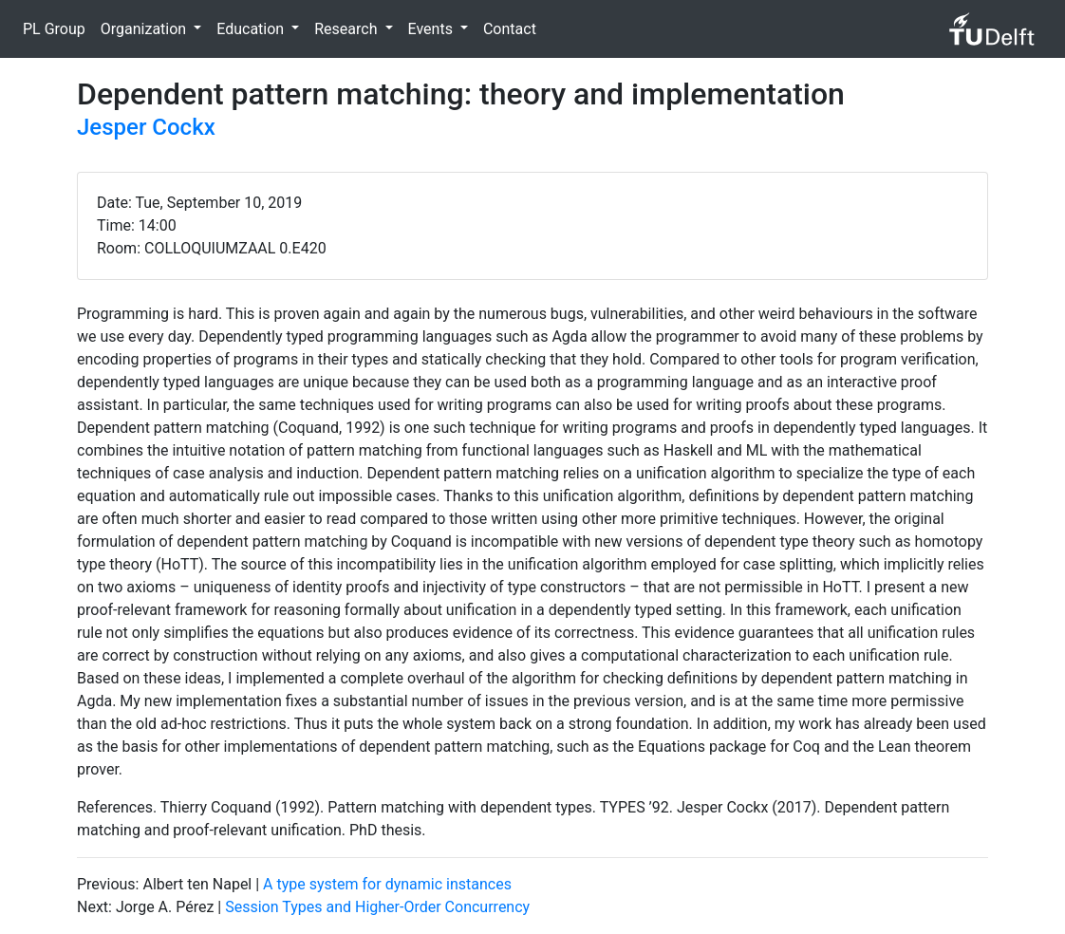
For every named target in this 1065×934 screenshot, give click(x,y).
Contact (509, 29)
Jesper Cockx (146, 127)
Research (347, 29)
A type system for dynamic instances (387, 884)
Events (432, 29)
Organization (145, 29)
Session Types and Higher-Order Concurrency (377, 907)
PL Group (54, 29)
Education (252, 29)
